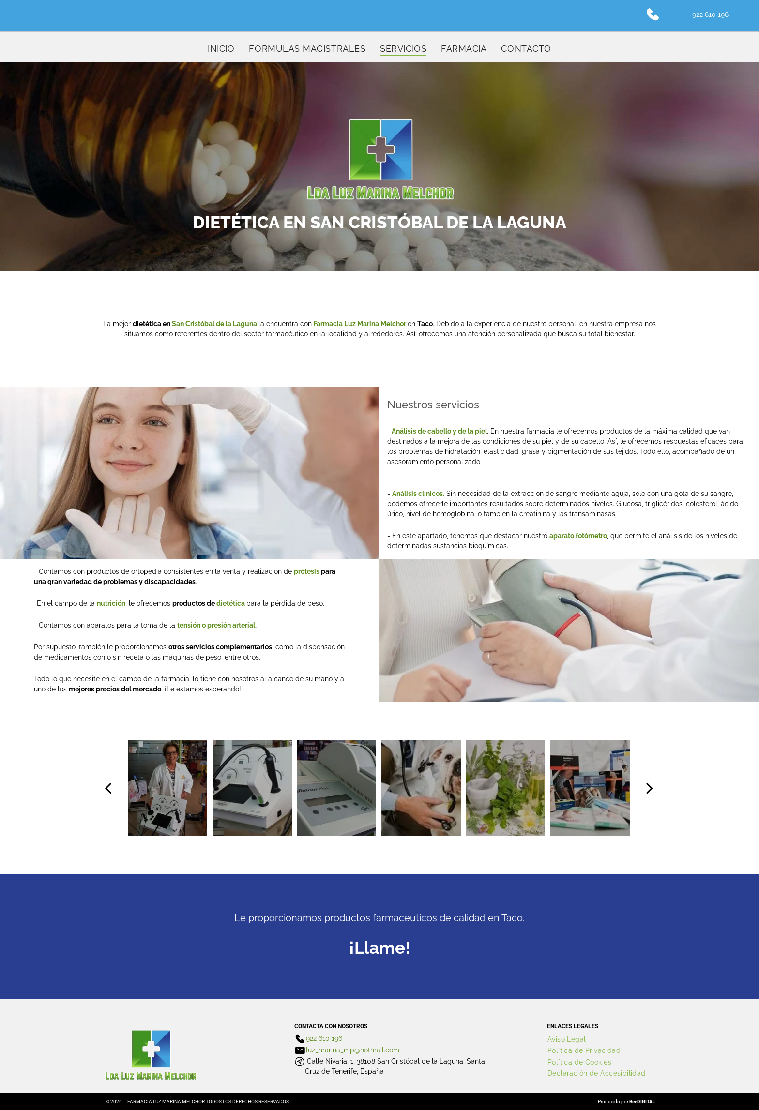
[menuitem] (221, 48)
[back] (108, 788)
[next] (649, 788)
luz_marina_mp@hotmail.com (352, 1050)
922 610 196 (324, 1038)
